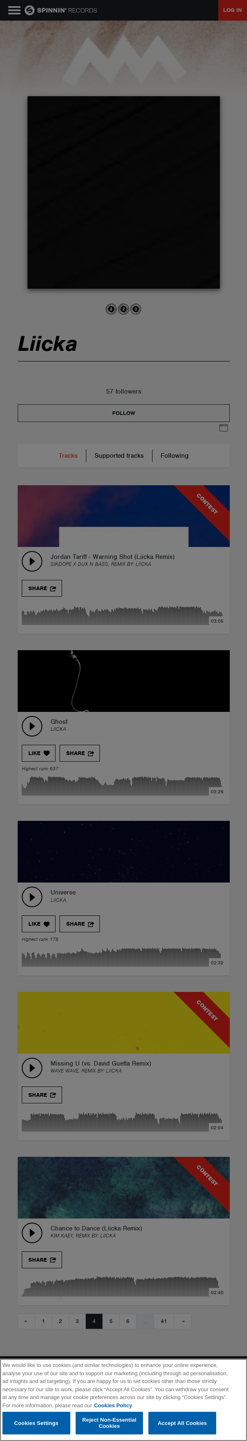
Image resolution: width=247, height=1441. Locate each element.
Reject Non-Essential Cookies (109, 1423)
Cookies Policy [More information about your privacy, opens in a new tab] (113, 1405)
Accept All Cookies (182, 1423)
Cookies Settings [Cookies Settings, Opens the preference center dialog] (36, 1423)
